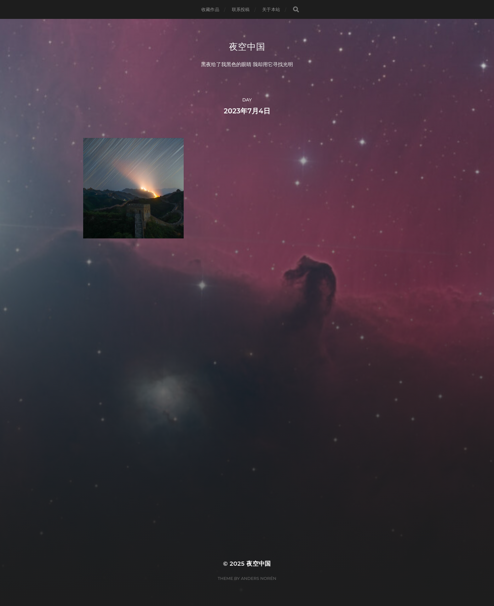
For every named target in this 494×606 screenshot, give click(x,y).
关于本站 (271, 9)
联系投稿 (241, 9)
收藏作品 (210, 9)
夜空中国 (247, 46)
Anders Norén (258, 578)
